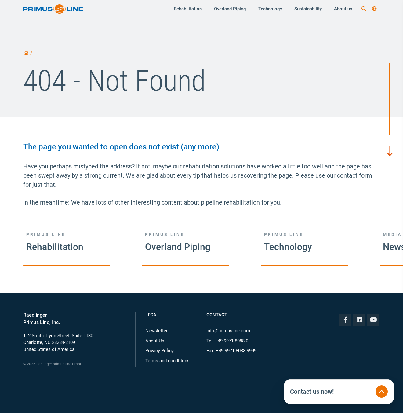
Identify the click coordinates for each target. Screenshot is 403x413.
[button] (374, 9)
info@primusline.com (228, 331)
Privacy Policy (159, 350)
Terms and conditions (167, 360)
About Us (154, 341)
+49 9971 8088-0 (231, 341)
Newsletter (156, 331)
